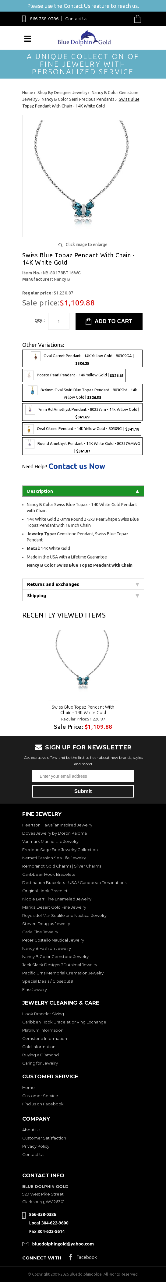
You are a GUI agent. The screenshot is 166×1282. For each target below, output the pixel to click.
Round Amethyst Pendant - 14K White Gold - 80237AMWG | (82, 446)
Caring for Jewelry (40, 1063)
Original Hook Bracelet (45, 890)
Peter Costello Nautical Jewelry (53, 940)
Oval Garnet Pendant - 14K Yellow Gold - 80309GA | (82, 358)
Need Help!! (34, 466)
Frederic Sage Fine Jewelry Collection (60, 849)
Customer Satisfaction (44, 1138)
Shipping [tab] (83, 595)
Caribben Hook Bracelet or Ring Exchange (64, 1022)
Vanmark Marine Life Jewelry (50, 841)
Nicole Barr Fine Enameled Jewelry (56, 898)
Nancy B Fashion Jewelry (46, 948)
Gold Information (38, 1046)
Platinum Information (42, 1030)
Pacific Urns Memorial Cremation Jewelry (63, 972)
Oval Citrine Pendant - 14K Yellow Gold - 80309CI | (81, 429)
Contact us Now (76, 466)
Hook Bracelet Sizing (43, 1013)
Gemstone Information (44, 1038)
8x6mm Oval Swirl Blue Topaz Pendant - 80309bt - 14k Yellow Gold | (82, 393)
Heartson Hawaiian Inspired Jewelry (57, 824)
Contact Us (76, 18)
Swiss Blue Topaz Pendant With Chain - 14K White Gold (83, 710)
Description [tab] (83, 491)
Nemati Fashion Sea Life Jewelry (54, 857)
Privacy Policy (35, 1146)
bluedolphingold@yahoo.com (63, 1244)
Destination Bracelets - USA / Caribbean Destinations (74, 882)
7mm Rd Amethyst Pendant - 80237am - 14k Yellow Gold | (82, 412)
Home (28, 1087)
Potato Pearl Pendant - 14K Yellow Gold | (74, 375)
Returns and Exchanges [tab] (83, 584)
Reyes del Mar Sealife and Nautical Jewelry (64, 915)
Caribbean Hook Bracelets (48, 874)
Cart (139, 18)
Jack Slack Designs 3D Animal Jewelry (59, 964)
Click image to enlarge (87, 244)
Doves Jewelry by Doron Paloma (54, 833)
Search (123, 18)
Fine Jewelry (34, 989)
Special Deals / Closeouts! (47, 981)
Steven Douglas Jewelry (46, 923)
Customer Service (40, 1095)
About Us (31, 1129)
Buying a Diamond (40, 1054)
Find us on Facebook (43, 1103)
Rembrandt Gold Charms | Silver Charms (61, 866)
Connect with (42, 1258)
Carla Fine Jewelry (40, 931)
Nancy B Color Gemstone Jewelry (55, 956)
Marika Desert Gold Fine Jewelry (54, 907)
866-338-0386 (44, 18)
